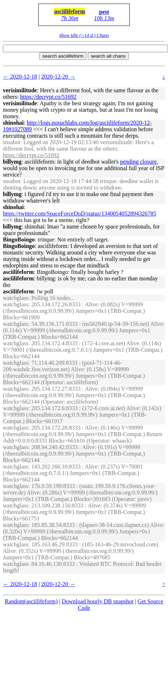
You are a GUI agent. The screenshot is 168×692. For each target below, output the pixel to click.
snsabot (11, 142)
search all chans (108, 56)
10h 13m (104, 18)
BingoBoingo (19, 239)
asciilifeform (69, 11)
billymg (12, 162)
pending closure (138, 162)
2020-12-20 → (58, 77)
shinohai (13, 123)
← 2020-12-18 (20, 77)
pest (104, 12)
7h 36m (69, 18)
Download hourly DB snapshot (98, 601)
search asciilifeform (62, 56)
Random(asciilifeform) (31, 601)
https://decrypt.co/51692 (48, 97)
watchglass (15, 298)
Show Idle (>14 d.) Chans (84, 35)
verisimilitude (20, 90)
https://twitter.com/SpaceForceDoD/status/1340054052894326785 (79, 213)
